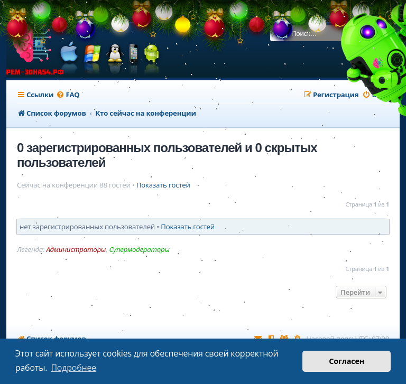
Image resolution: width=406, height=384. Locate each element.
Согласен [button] (346, 361)
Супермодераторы (139, 249)
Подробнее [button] (73, 367)
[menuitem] (67, 94)
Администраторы (76, 249)
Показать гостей (163, 185)
